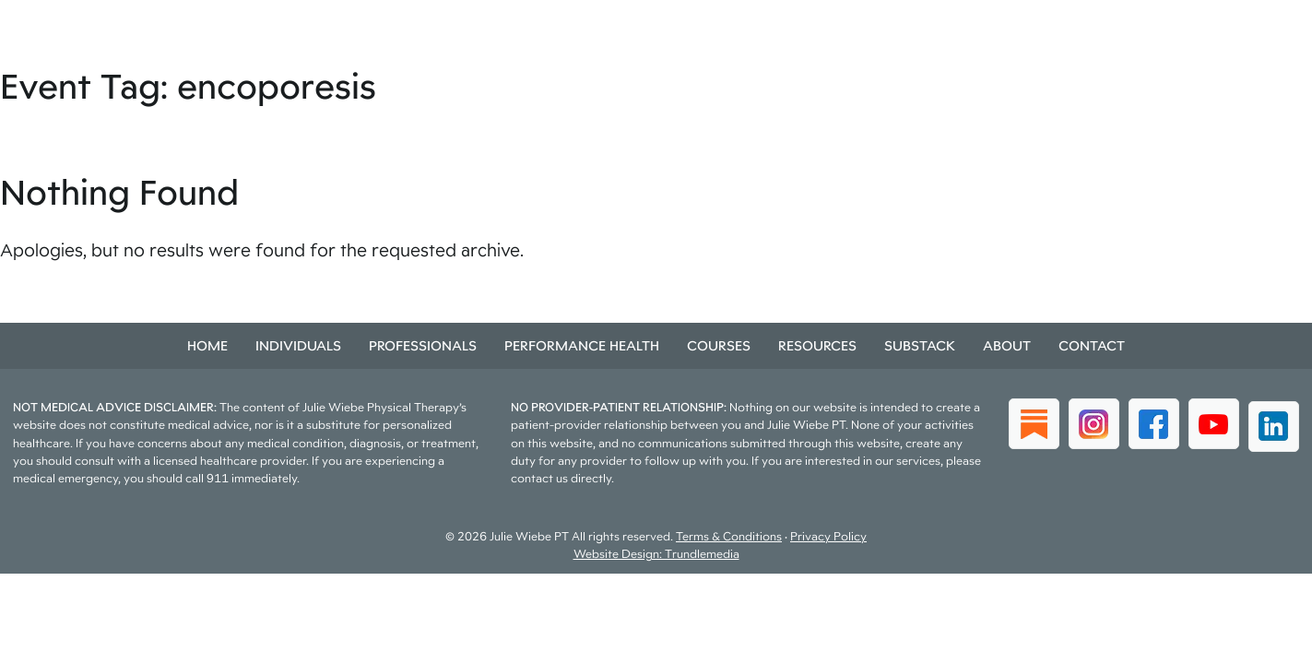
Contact (1091, 345)
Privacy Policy (828, 536)
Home (207, 345)
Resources (817, 345)
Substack (919, 345)
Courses (719, 345)
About (1007, 345)
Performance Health (581, 345)
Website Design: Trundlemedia (656, 554)
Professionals (423, 345)
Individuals (298, 345)
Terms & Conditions (729, 536)
